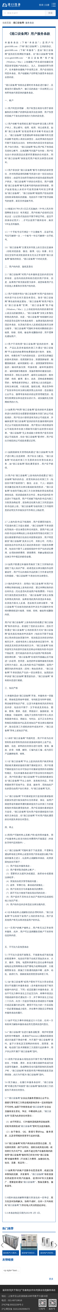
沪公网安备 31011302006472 (16, 1309)
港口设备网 (18, 22)
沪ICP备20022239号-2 (12, 1304)
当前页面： (7, 22)
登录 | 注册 (44, 5)
